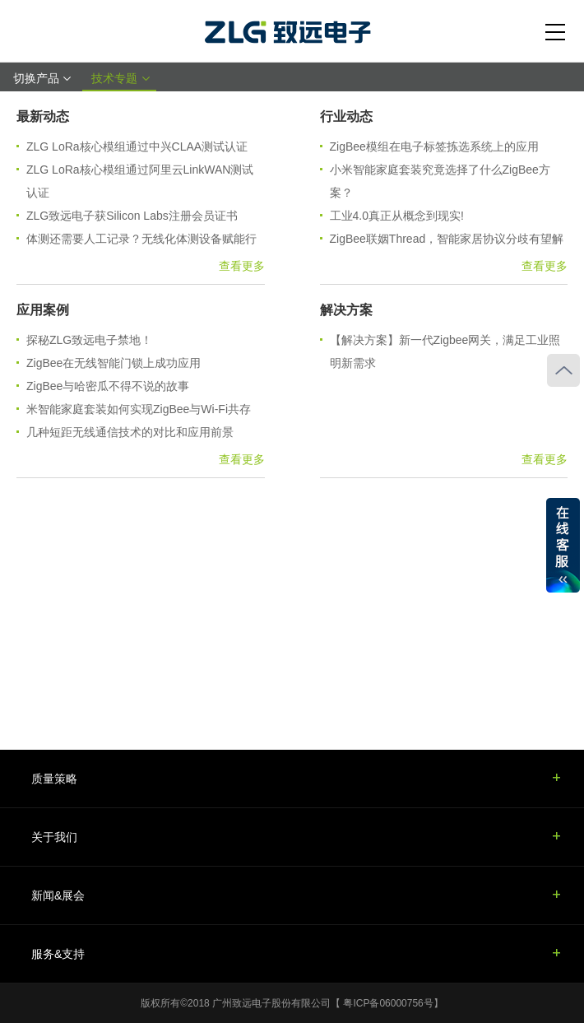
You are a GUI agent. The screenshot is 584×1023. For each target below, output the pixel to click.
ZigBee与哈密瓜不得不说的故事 (107, 386)
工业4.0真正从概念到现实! (397, 215)
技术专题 (119, 78)
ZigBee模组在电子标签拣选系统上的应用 (434, 146)
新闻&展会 (58, 895)
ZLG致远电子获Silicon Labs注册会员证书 (132, 215)
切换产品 (41, 78)
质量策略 (54, 778)
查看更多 (242, 265)
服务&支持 (58, 953)
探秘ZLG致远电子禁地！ (89, 339)
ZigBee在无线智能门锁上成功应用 (113, 363)
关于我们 (54, 837)
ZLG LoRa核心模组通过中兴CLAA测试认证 (137, 146)
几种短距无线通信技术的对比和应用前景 (130, 432)
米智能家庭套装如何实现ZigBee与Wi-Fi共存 (138, 409)
